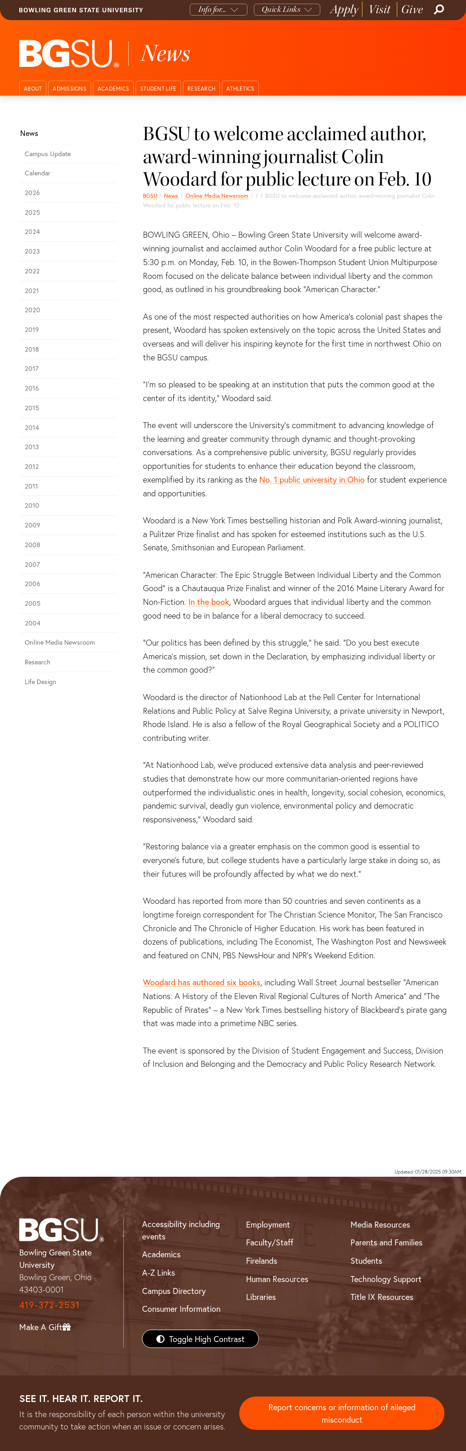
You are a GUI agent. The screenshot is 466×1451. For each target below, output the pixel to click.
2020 (32, 309)
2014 (32, 427)
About (33, 88)
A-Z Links (158, 1272)
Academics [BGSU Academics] (161, 1254)
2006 (32, 583)
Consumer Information (181, 1308)
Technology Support (386, 1278)
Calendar (37, 172)
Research (201, 88)
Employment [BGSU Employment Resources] (268, 1224)
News (171, 195)
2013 (32, 446)
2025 (32, 212)
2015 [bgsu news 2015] (32, 407)
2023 (32, 251)
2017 (31, 368)
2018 (32, 349)
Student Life (158, 88)
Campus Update (48, 153)
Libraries (261, 1296)
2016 (32, 388)
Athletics (240, 88)
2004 (32, 623)
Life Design (40, 681)
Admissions (70, 88)
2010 (32, 505)
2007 (32, 564)
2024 (32, 231)
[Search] (438, 9)
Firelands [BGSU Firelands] (261, 1260)
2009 (32, 525)
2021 (32, 290)
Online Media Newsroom (217, 195)
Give (412, 9)
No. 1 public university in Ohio (312, 479)
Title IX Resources (382, 1296)
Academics (113, 88)
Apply (344, 9)
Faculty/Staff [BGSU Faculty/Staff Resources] (269, 1242)
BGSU (150, 195)
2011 (31, 486)
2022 (32, 270)
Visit (379, 9)
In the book (208, 601)
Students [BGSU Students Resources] (366, 1260)
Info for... (212, 9)
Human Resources (277, 1278)
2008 (32, 544)
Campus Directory (174, 1290)
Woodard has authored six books (201, 982)
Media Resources (380, 1224)
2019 (32, 329)
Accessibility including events (181, 1230)
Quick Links (281, 9)
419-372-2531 (49, 1305)
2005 (32, 603)
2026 (32, 192)
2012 (32, 466)
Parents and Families (386, 1242)
